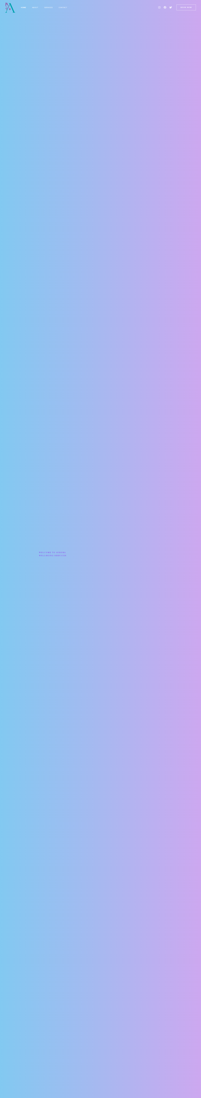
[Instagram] (159, 7)
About (35, 7)
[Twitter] (170, 7)
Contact (63, 7)
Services (49, 7)
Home (23, 7)
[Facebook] (165, 7)
